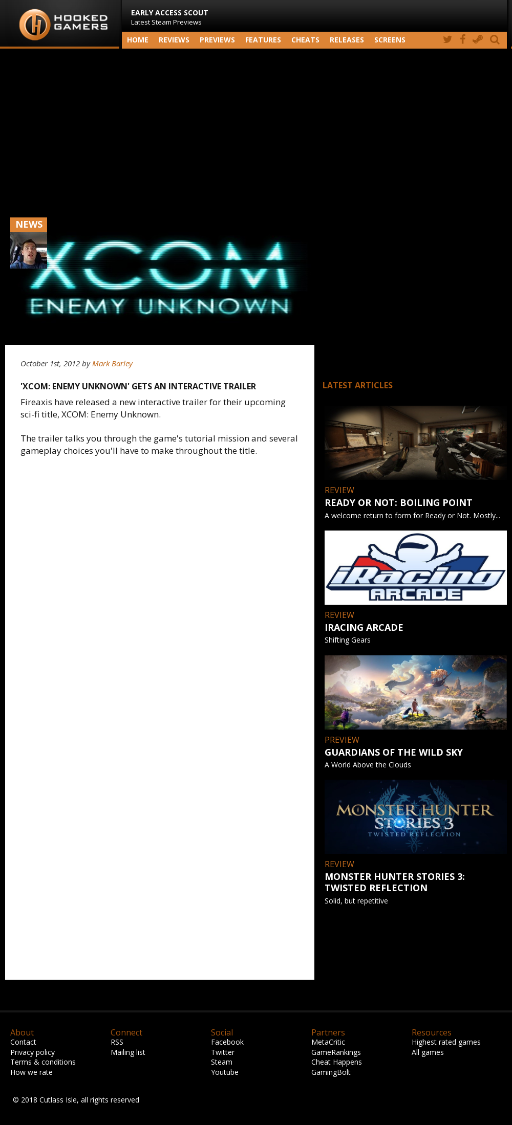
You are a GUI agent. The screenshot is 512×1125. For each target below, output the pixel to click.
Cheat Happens (336, 1062)
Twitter (222, 1052)
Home (137, 40)
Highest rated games (446, 1042)
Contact (23, 1042)
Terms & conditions (43, 1062)
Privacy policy (32, 1052)
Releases (347, 40)
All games (428, 1052)
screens (390, 40)
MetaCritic (328, 1042)
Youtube (225, 1072)
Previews (217, 40)
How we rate (31, 1072)
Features (263, 40)
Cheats (305, 40)
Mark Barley (112, 363)
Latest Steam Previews (169, 17)
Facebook (227, 1042)
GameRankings (336, 1052)
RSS (117, 1042)
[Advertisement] (256, 130)
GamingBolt (331, 1072)
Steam (221, 1062)
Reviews (174, 40)
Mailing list (128, 1052)
